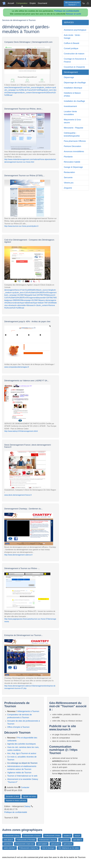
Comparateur (22, 3)
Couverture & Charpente (74, 67)
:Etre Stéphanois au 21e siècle (68, 848)
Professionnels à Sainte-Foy (28, 848)
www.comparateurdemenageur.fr (16, 367)
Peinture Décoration (72, 146)
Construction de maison (74, 54)
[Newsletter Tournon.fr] (83, 3)
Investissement (70, 106)
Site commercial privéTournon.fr (72, 4)
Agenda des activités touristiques (21, 744)
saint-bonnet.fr (64, 840)
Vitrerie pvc (69, 183)
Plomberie (68, 157)
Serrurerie (68, 177)
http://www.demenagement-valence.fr (18, 555)
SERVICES (69, 22)
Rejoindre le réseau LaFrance (16, 800)
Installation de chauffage (74, 101)
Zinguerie (68, 188)
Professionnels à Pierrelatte (26, 840)
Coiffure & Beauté (71, 43)
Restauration (69, 172)
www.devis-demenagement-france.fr (18, 495)
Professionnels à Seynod (47, 840)
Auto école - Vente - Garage (72, 36)
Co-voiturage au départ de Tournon (22, 763)
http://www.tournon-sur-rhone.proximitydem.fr (21, 226)
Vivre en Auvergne (48, 848)
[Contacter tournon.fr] (88, 3)
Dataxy (27, 806)
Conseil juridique (71, 48)
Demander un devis (12, 796)
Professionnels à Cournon (32, 836)
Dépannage (69, 77)
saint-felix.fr (8, 844)
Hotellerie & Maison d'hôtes (72, 94)
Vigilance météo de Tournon (19, 772)
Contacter (25, 787)
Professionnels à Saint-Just (24, 844)
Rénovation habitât (72, 162)
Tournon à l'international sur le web (22, 776)
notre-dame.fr (8, 840)
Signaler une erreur (29, 796)
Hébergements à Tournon (28, 711)
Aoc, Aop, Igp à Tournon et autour (21, 753)
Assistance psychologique (75, 30)
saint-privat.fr (55, 844)
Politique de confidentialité (66, 11)
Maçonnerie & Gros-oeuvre (72, 121)
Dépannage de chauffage (75, 82)
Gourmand (42, 3)
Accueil (11, 3)
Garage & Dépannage (73, 167)
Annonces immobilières (74, 151)
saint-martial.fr (42, 844)
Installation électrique (73, 88)
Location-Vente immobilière (70, 113)
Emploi (33, 3)
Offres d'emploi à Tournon (18, 727)
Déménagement (71, 72)
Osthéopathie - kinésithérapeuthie (72, 134)
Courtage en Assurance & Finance (75, 60)
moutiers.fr (67, 836)
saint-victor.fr (67, 844)
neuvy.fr (77, 836)
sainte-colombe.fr (9, 848)
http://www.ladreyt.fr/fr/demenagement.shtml (21, 431)
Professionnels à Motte (52, 836)
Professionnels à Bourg (12, 836)
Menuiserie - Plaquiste (73, 128)
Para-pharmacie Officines (75, 141)
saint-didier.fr (77, 840)
